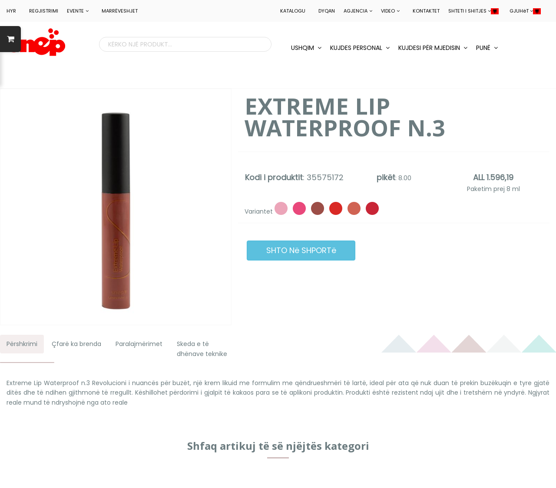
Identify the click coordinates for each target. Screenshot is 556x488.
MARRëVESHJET (120, 10)
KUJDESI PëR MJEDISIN (432, 47)
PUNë (487, 47)
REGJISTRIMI (43, 10)
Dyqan (326, 10)
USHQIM (306, 47)
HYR (11, 10)
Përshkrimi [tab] (22, 344)
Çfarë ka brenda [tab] (76, 344)
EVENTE (78, 10)
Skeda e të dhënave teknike (202, 349)
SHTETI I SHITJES (473, 10)
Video (390, 10)
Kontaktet (426, 10)
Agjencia (358, 10)
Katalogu (292, 10)
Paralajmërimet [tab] (139, 344)
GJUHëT (525, 10)
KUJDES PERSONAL (360, 47)
